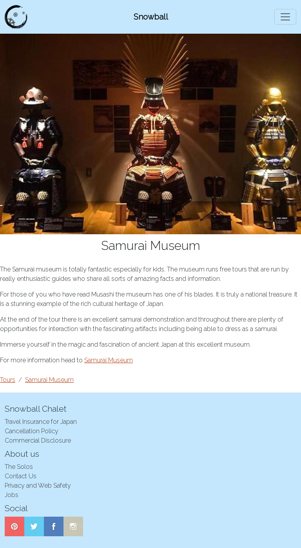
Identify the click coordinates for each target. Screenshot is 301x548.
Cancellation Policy (31, 431)
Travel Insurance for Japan (41, 421)
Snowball (151, 17)
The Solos (19, 466)
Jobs (11, 495)
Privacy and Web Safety (38, 485)
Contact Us (20, 476)
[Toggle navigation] (285, 17)
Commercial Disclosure (38, 440)
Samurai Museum (108, 360)
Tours (7, 379)
